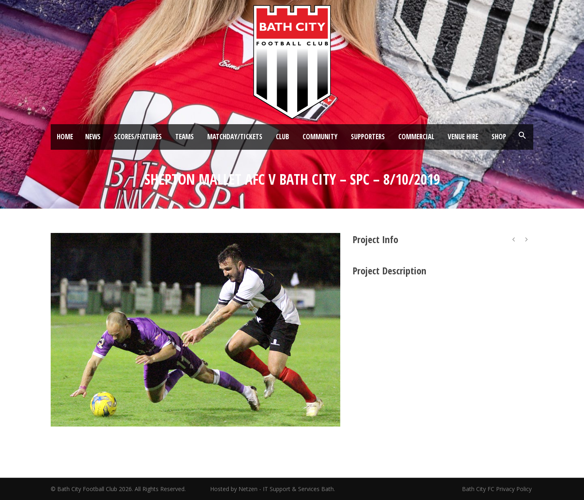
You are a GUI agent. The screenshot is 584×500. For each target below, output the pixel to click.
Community (320, 136)
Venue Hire (463, 136)
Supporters (368, 136)
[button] (522, 135)
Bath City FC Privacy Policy (497, 489)
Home (65, 136)
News (93, 136)
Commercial (416, 136)
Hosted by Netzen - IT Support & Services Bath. (272, 489)
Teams (184, 136)
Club (282, 136)
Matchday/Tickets (234, 136)
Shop (499, 136)
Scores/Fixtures (138, 136)
